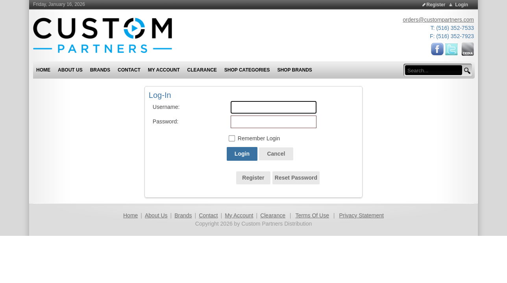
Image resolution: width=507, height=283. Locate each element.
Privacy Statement (361, 215)
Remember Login (259, 138)
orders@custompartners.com (438, 20)
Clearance (272, 215)
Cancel (276, 154)
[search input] (436, 70)
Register (435, 4)
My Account (239, 215)
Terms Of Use (312, 215)
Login (461, 4)
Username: (161, 107)
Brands (183, 215)
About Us (156, 215)
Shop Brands (294, 70)
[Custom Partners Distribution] (102, 35)
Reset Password (296, 178)
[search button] (466, 71)
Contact (208, 215)
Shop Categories (247, 70)
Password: (161, 121)
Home (130, 215)
